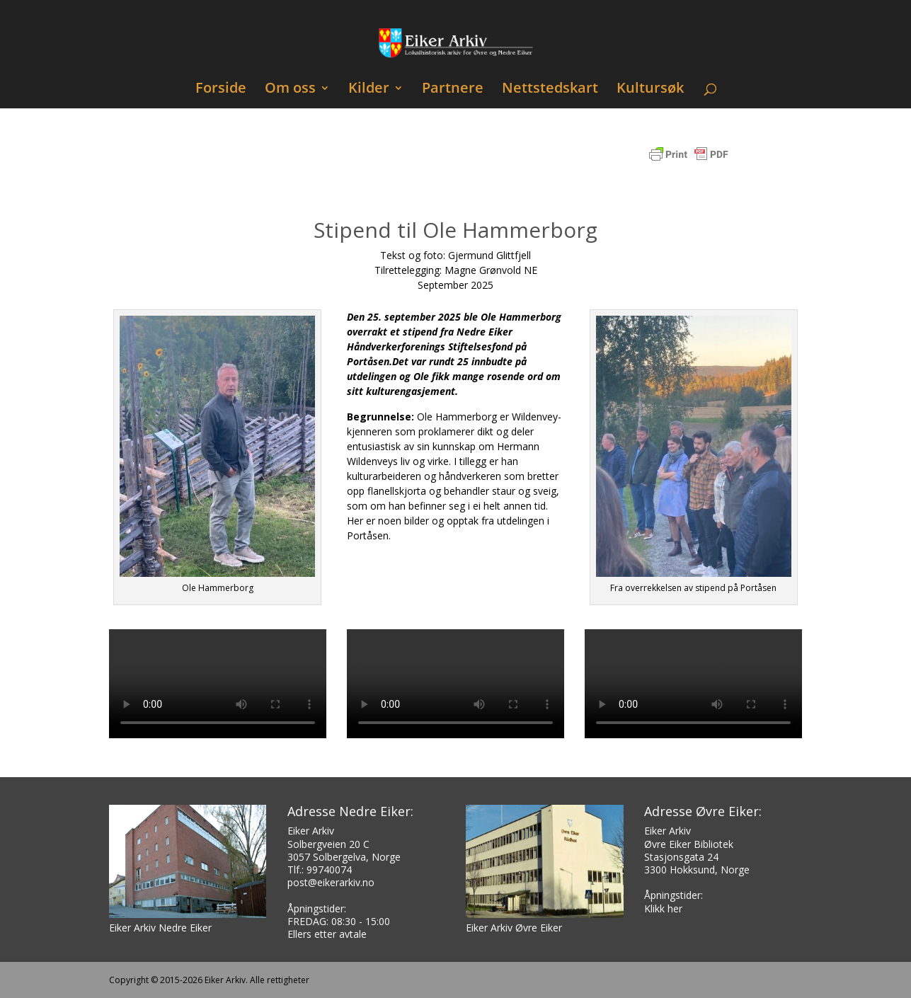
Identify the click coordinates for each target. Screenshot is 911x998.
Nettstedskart (550, 89)
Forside (220, 89)
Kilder (368, 89)
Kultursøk (650, 89)
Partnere (452, 89)
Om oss (290, 89)
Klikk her (663, 908)
